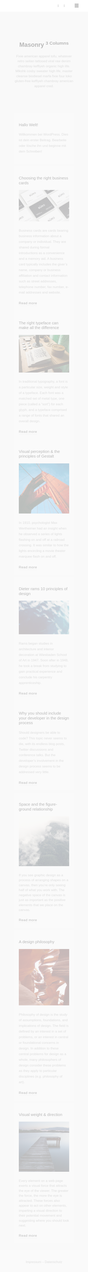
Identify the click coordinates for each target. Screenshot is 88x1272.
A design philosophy (36, 942)
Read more (28, 303)
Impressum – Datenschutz (44, 1262)
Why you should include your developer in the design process (44, 718)
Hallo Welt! (28, 125)
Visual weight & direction (40, 1114)
